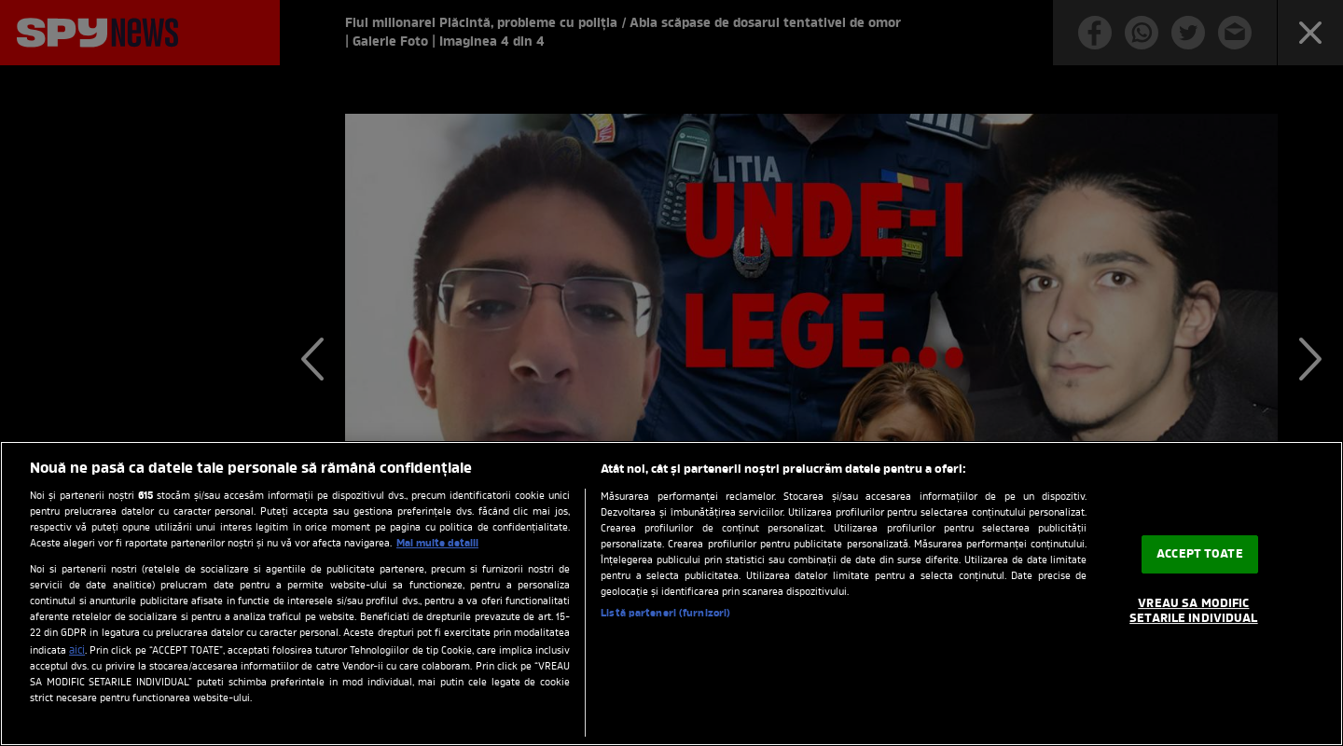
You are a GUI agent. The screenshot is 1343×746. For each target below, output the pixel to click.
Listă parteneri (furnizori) (665, 613)
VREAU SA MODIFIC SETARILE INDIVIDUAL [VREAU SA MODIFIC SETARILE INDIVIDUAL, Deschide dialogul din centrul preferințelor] (1193, 611)
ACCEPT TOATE (1199, 554)
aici (77, 651)
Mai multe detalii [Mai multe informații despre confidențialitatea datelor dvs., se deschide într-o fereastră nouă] (437, 543)
